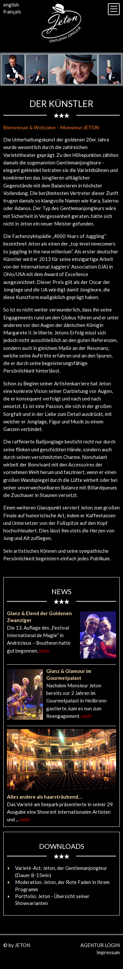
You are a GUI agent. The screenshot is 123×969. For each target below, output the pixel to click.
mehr (44, 651)
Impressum (108, 952)
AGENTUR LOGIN (100, 945)
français (12, 11)
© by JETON (16, 945)
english (11, 5)
